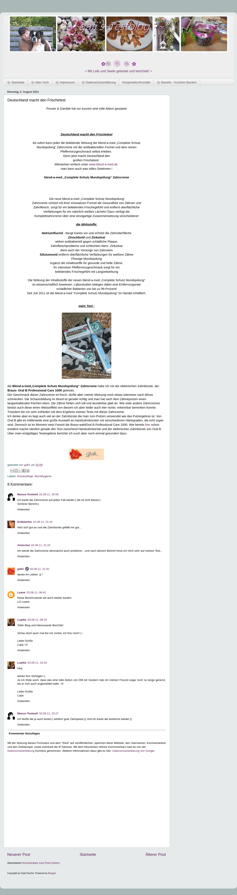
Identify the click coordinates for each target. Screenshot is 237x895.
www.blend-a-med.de (103, 164)
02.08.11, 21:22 (40, 545)
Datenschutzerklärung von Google (133, 750)
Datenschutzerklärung (20, 750)
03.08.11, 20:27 (49, 713)
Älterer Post (155, 854)
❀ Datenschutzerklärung (98, 82)
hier (147, 424)
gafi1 (20, 568)
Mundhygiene (43, 476)
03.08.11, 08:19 (37, 619)
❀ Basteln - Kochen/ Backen (177, 82)
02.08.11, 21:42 (39, 568)
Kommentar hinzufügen (24, 733)
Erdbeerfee (24, 521)
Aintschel (23, 545)
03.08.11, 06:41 (36, 592)
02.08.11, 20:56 (49, 494)
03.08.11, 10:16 (37, 662)
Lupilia (21, 619)
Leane (21, 592)
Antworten (23, 509)
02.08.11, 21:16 (43, 521)
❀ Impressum (65, 82)
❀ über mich (40, 82)
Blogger (52, 873)
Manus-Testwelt (27, 494)
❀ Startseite (16, 82)
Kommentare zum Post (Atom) (41, 862)
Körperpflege (25, 476)
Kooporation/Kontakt (136, 82)
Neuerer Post (18, 854)
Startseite (88, 854)
